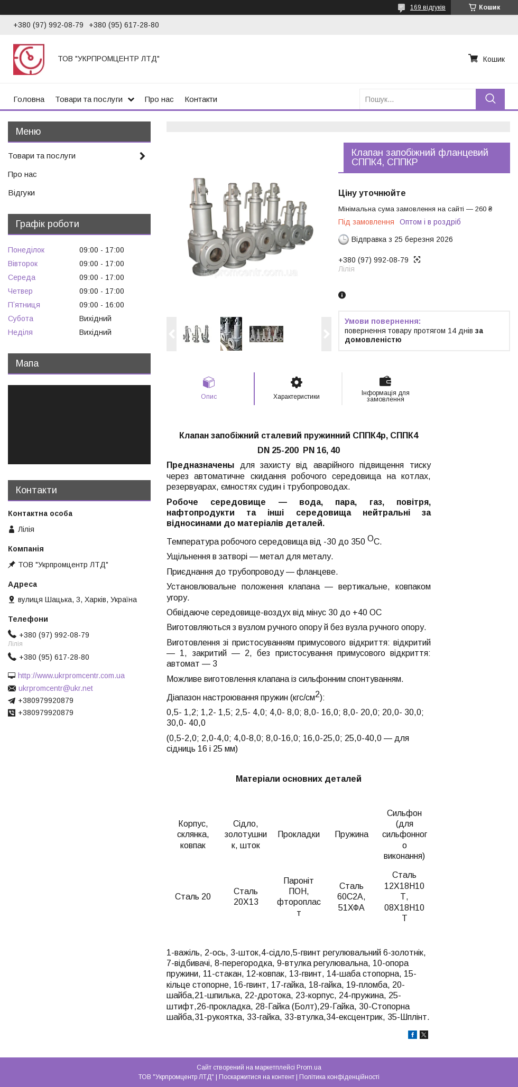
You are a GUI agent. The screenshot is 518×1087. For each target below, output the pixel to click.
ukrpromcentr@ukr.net (55, 688)
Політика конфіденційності (339, 1077)
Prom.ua (309, 1067)
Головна (28, 99)
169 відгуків (428, 7)
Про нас (159, 99)
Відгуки (21, 192)
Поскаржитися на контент (256, 1077)
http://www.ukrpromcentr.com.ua (71, 675)
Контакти (200, 99)
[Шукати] (490, 99)
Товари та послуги (89, 99)
